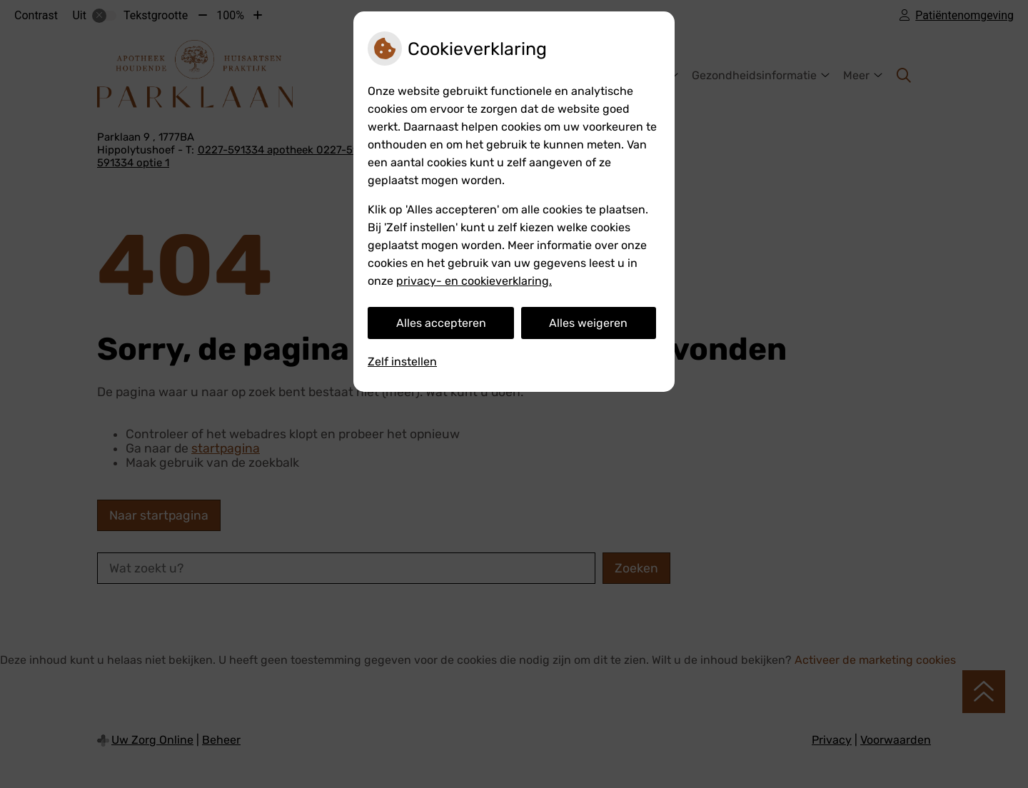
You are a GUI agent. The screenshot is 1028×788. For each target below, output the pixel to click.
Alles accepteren (441, 323)
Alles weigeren (588, 323)
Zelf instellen (402, 361)
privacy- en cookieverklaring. (474, 281)
